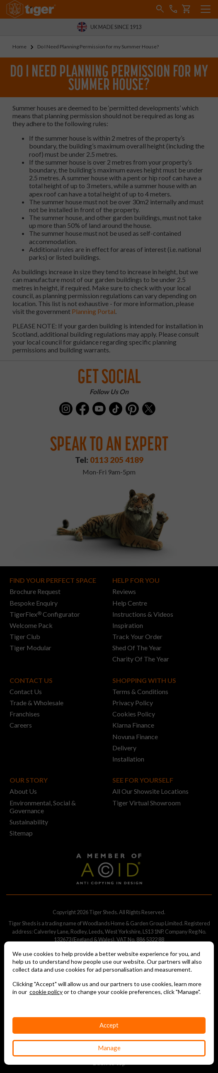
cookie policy (46, 991)
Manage (109, 1047)
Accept (109, 1025)
